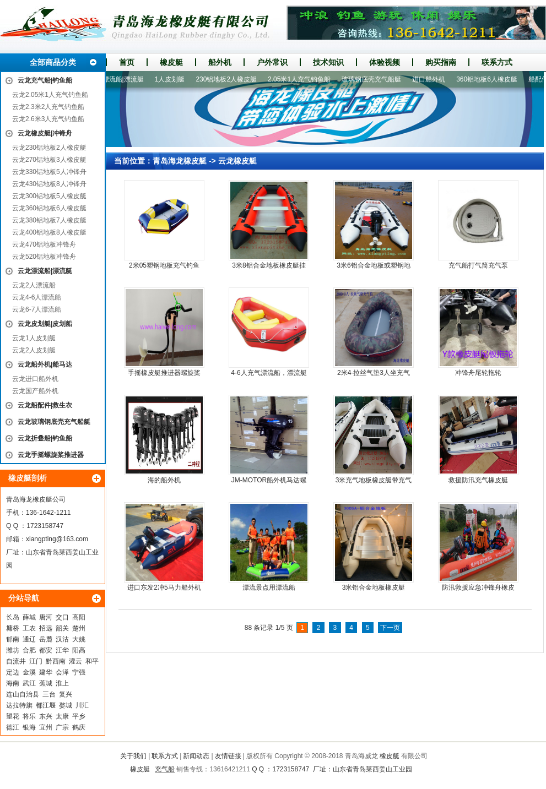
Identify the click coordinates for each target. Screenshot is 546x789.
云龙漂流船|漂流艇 (45, 271)
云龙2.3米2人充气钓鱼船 (48, 107)
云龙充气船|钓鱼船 (45, 80)
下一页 (390, 628)
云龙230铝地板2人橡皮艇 (49, 147)
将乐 (29, 716)
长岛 (12, 617)
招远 (45, 628)
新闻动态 (196, 756)
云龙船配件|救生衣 (45, 405)
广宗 (62, 727)
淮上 (62, 683)
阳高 (78, 650)
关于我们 (133, 756)
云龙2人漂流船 (34, 285)
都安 (45, 650)
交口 (62, 617)
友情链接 (228, 756)
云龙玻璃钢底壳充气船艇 (54, 422)
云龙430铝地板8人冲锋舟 (49, 184)
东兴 (45, 716)
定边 (12, 672)
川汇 (82, 705)
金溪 (29, 672)
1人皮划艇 (173, 79)
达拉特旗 (19, 705)
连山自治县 (22, 694)
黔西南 (56, 661)
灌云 (75, 661)
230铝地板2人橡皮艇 (229, 79)
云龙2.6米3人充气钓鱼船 (48, 119)
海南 (12, 683)
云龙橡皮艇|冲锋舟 (45, 133)
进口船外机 (431, 79)
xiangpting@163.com (57, 539)
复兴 (65, 694)
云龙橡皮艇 (237, 160)
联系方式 (497, 62)
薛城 (29, 617)
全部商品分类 (53, 62)
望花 (12, 716)
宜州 (45, 727)
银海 (29, 727)
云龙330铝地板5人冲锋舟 (49, 172)
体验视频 (384, 62)
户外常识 (272, 62)
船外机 (219, 62)
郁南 (12, 639)
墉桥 (12, 628)
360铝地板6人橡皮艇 (490, 79)
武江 (29, 683)
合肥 (29, 650)
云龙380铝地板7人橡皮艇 (49, 220)
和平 (92, 661)
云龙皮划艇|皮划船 (45, 324)
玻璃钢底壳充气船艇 (374, 79)
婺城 (65, 705)
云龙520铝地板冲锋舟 (44, 256)
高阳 (78, 617)
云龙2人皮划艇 (34, 350)
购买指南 (440, 62)
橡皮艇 (171, 62)
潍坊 (12, 650)
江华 (62, 650)
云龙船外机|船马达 (45, 364)
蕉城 (45, 683)
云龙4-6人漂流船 (36, 297)
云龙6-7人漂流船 (36, 309)
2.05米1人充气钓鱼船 (302, 79)
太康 (62, 716)
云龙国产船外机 (35, 391)
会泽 (62, 672)
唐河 (45, 617)
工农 (29, 628)
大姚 (78, 639)
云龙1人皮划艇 (34, 338)
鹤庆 (78, 727)
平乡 (78, 716)
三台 (49, 694)
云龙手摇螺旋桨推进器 (51, 455)
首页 (126, 62)
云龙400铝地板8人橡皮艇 (49, 232)
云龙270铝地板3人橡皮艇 (49, 160)
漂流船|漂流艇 (126, 79)
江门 (35, 661)
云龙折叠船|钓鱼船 (45, 438)
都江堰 (46, 705)
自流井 (16, 661)
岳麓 (45, 639)
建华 (45, 672)
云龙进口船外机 (35, 379)
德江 (12, 727)
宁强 (78, 672)
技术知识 (328, 62)
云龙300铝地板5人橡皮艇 (49, 196)
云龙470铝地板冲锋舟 (44, 244)
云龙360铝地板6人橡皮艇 (49, 208)
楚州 (78, 628)
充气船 (165, 769)
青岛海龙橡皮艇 (180, 160)
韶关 (62, 628)
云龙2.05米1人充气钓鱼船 (50, 95)
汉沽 (62, 639)
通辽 (29, 639)
